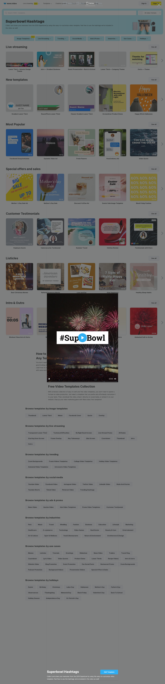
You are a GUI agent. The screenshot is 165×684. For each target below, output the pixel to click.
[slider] (82, 381)
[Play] (49, 378)
